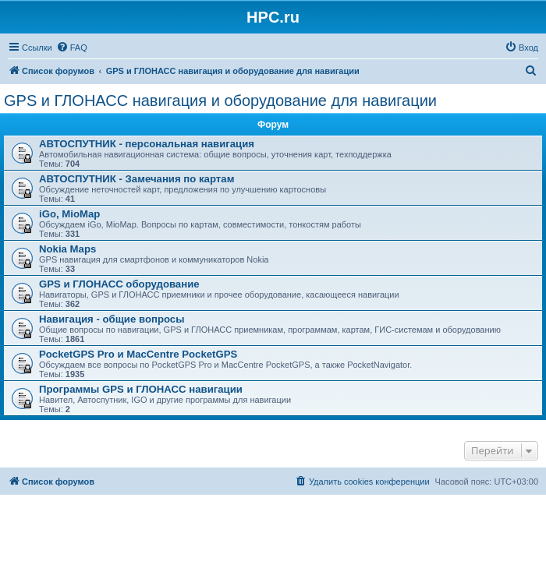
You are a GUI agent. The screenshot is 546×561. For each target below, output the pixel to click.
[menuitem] (71, 47)
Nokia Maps (67, 249)
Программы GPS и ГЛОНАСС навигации (141, 389)
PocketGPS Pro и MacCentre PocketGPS (138, 354)
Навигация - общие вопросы (111, 319)
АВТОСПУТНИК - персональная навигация (146, 144)
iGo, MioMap (69, 214)
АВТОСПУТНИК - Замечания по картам (136, 179)
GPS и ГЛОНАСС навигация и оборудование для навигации (220, 100)
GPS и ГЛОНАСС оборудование (119, 284)
